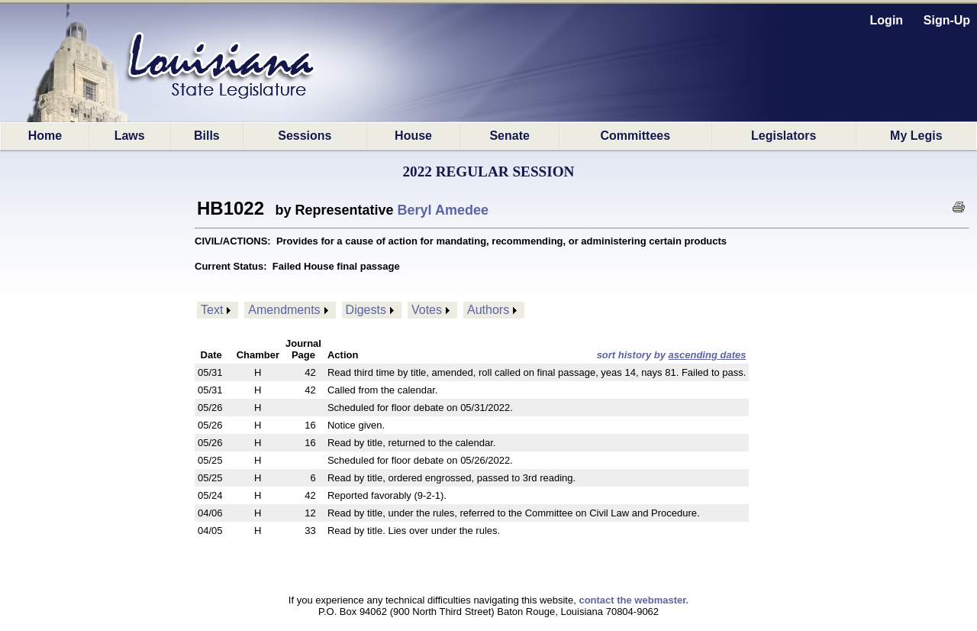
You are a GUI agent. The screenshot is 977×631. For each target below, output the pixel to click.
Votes (426, 309)
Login (887, 20)
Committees (636, 135)
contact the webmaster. (633, 600)
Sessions (304, 135)
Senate (509, 135)
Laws (129, 135)
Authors (488, 309)
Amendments (284, 309)
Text (212, 309)
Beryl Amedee (443, 210)
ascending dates (707, 355)
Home (45, 135)
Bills (207, 135)
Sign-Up (947, 20)
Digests (366, 309)
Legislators (783, 135)
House (413, 135)
